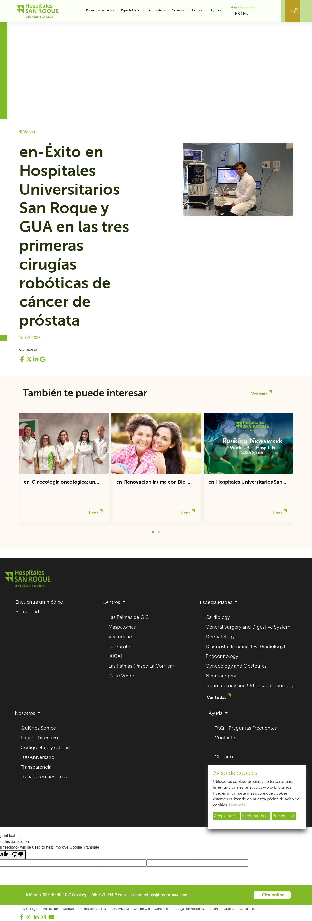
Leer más (237, 805)
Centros (112, 602)
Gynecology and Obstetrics (236, 666)
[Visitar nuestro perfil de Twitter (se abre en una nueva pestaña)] (28, 917)
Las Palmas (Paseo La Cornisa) (141, 666)
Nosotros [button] (196, 10)
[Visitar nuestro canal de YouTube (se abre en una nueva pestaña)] (51, 917)
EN (246, 13)
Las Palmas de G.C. (129, 617)
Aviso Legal (30, 909)
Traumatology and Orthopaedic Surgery (250, 685)
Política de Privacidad (58, 909)
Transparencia (36, 767)
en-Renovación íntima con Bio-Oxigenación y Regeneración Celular (152, 482)
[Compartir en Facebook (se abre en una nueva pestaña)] (22, 361)
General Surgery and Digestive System (248, 627)
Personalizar (284, 816)
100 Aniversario (37, 757)
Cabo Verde (121, 676)
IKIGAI (115, 656)
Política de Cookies (92, 909)
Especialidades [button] (131, 10)
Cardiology (218, 617)
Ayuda (216, 713)
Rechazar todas (255, 816)
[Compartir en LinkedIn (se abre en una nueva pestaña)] (36, 361)
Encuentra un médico (100, 10)
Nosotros (25, 713)
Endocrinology (222, 656)
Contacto (224, 738)
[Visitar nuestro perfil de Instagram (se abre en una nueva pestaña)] (43, 917)
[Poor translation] (18, 854)
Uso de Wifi (142, 909)
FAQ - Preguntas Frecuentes (245, 728)
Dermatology (220, 637)
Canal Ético (248, 909)
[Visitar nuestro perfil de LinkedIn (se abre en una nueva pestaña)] (36, 917)
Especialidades (217, 602)
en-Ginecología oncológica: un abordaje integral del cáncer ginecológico (59, 482)
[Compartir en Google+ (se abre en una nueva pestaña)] (43, 361)
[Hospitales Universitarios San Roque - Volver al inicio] (38, 11)
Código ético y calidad (45, 747)
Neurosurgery (221, 676)
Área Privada (120, 909)
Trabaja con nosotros (241, 7)
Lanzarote (119, 646)
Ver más (259, 393)
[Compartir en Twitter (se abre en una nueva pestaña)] (29, 361)
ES (237, 13)
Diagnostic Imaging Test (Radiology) (245, 646)
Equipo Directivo (39, 738)
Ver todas (216, 697)
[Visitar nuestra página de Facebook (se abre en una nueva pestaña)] (21, 917)
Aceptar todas (226, 816)
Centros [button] (177, 10)
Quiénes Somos (38, 728)
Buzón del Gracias (222, 909)
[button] (153, 532)
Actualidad (27, 612)
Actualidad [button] (156, 10)
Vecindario (120, 637)
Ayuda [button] (215, 10)
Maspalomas (122, 627)
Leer (93, 512)
